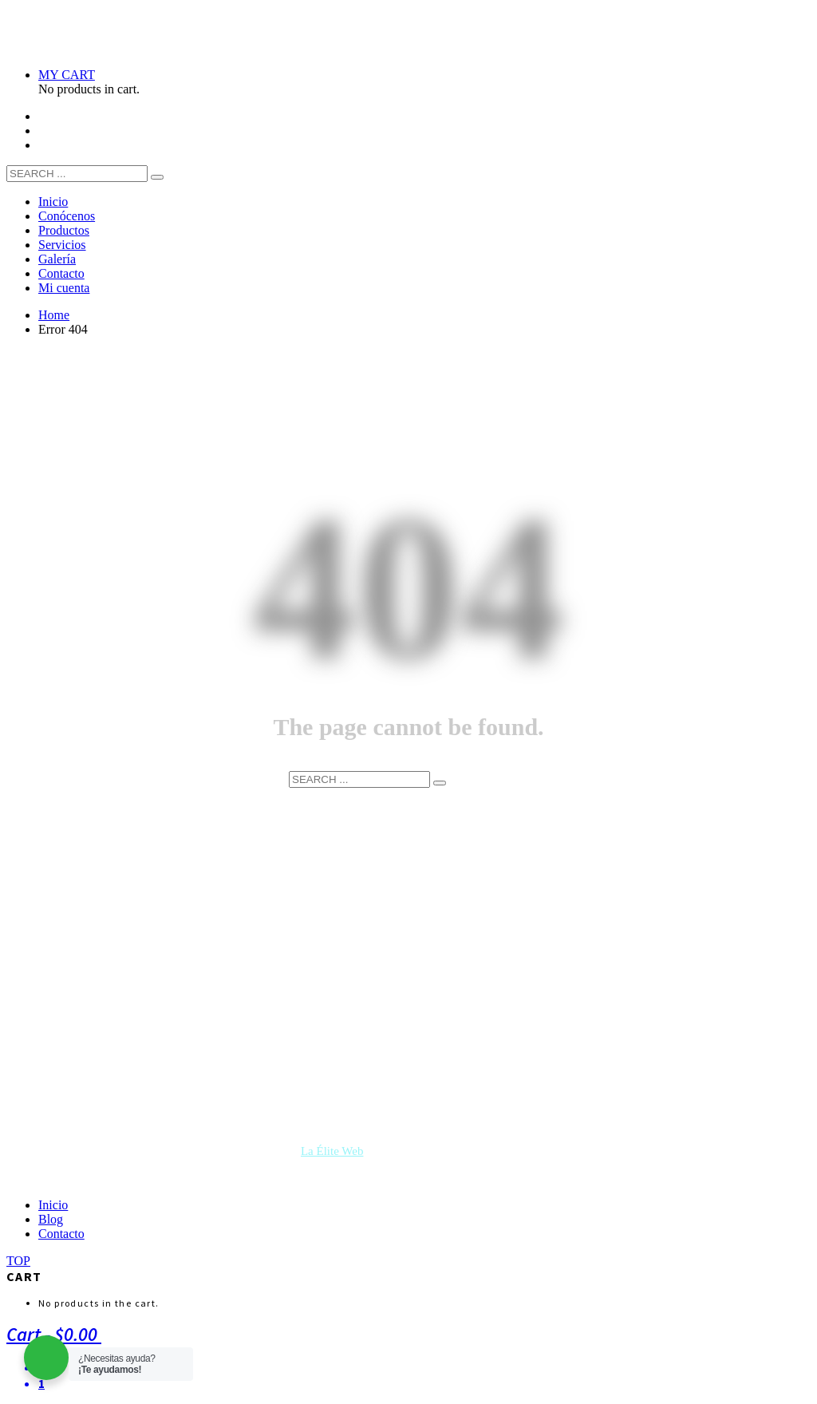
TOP (18, 1261)
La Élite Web (332, 1151)
